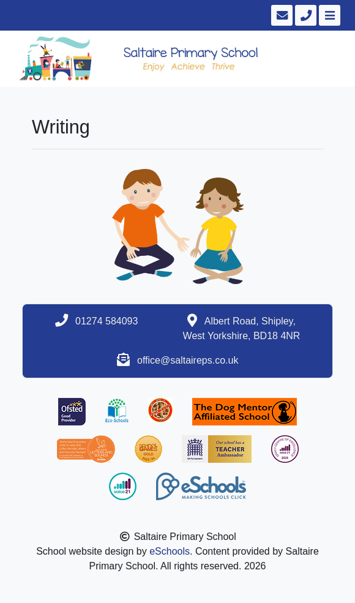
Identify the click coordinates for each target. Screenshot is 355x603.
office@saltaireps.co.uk (187, 360)
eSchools (169, 551)
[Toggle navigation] (328, 15)
